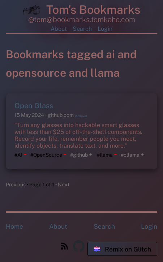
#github (79, 155)
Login (105, 28)
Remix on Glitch (122, 249)
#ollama (130, 155)
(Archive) (81, 116)
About (59, 28)
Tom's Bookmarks (81, 11)
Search (82, 28)
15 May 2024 (29, 115)
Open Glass (33, 105)
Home (14, 226)
